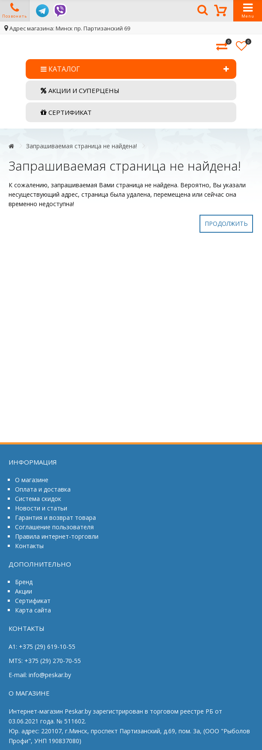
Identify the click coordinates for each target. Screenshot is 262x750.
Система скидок (38, 499)
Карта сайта (33, 610)
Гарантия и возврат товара (55, 517)
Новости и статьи (41, 508)
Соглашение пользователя (54, 527)
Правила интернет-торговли (56, 536)
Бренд (24, 582)
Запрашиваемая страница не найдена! (81, 146)
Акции (23, 591)
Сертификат (33, 601)
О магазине (31, 480)
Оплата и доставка (43, 489)
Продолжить (226, 223)
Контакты (29, 546)
